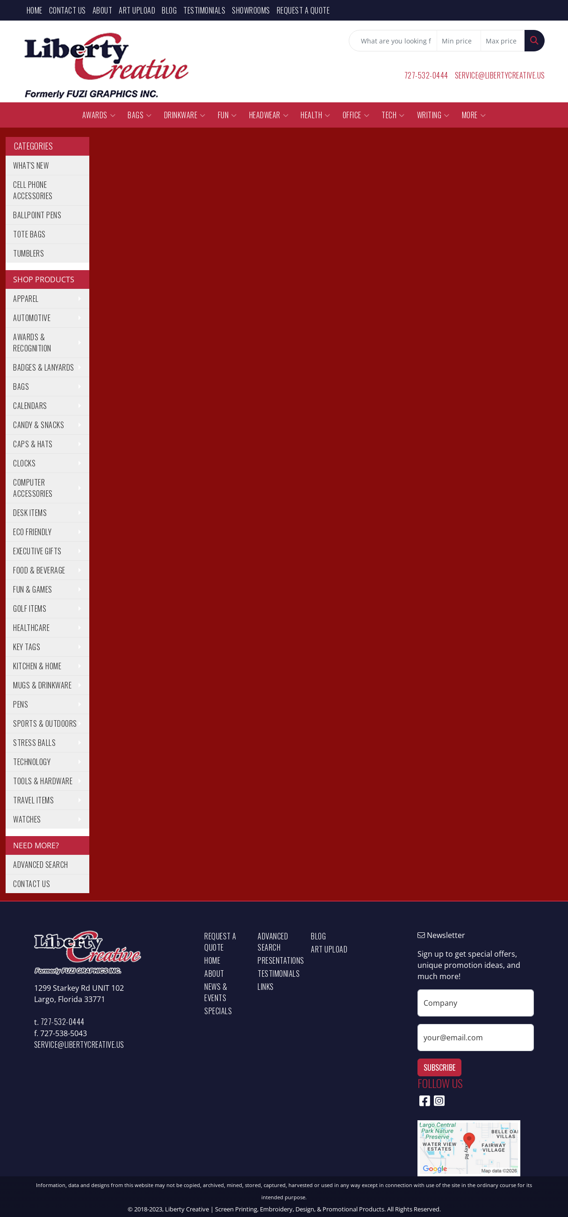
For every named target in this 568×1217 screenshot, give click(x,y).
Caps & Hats (33, 444)
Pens (20, 704)
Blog (169, 10)
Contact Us (67, 10)
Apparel (26, 298)
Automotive (31, 317)
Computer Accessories (33, 488)
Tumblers (28, 253)
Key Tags (26, 646)
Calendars (30, 405)
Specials (218, 1011)
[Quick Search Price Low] (459, 40)
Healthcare (31, 627)
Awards (99, 115)
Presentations (279, 960)
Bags (140, 115)
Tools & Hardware (42, 781)
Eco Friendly (32, 531)
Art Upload (137, 10)
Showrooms (251, 10)
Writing (433, 115)
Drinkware (185, 115)
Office (356, 115)
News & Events (215, 992)
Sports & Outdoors (45, 723)
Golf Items (29, 608)
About (103, 10)
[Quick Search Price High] (503, 40)
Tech (393, 115)
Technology (31, 761)
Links (266, 986)
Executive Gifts (37, 551)
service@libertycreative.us (500, 75)
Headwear (269, 115)
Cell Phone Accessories (33, 190)
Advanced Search (40, 864)
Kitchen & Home (37, 666)
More (474, 115)
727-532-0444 (426, 75)
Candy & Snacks (38, 424)
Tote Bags (29, 234)
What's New (31, 165)
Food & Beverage (39, 570)
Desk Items (30, 512)
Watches (27, 819)
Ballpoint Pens (37, 215)
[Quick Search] (393, 40)
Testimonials (204, 10)
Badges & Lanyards (43, 367)
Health (316, 115)
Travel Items (33, 800)
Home (35, 10)
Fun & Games (32, 589)
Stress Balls (34, 742)
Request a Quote (303, 10)
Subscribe (439, 1067)
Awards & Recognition (32, 342)
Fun (227, 115)
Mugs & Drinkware (42, 685)
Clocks (24, 463)
